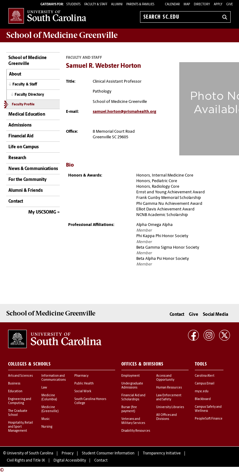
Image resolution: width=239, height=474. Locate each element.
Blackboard (203, 399)
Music (45, 419)
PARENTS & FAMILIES (140, 4)
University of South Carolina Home (47, 15)
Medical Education (26, 114)
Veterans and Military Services (133, 421)
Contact (15, 201)
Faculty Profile (23, 104)
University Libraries (170, 407)
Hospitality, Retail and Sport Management (20, 427)
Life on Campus (23, 147)
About (15, 74)
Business (14, 383)
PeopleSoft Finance (209, 419)
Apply (218, 4)
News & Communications (33, 169)
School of (62, 35)
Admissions (19, 125)
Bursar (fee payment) (129, 409)
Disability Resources (135, 431)
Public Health (84, 383)
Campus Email (204, 383)
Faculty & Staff (24, 84)
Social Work (82, 391)
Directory (202, 4)
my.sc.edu (202, 391)
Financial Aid (21, 136)
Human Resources (169, 387)
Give (229, 4)
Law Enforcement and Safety (168, 397)
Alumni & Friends (25, 190)
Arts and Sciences (20, 376)
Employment (130, 376)
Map (187, 4)
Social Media (215, 314)
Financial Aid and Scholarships (133, 397)
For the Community (27, 179)
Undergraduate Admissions (132, 385)
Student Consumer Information (108, 453)
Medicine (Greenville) (50, 409)
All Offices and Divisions (166, 417)
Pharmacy (81, 376)
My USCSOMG (42, 212)
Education (15, 391)
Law (44, 387)
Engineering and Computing (19, 401)
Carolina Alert (204, 376)
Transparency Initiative (162, 453)
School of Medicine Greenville (27, 61)
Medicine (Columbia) (49, 397)
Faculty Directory (29, 95)
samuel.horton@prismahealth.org (124, 112)
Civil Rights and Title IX (26, 460)
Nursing (46, 427)
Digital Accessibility (70, 460)
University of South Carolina (30, 453)
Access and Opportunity (165, 378)
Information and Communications (53, 378)
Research (17, 158)
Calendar (172, 4)
